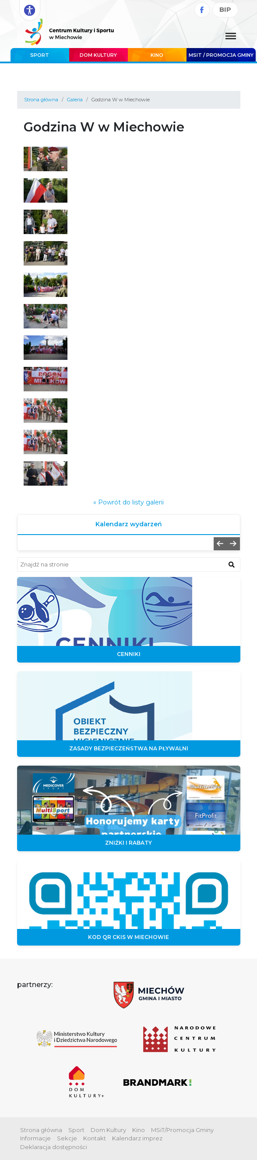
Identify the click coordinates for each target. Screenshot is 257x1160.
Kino (157, 55)
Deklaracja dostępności (53, 1146)
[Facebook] (202, 9)
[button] (220, 543)
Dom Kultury (98, 55)
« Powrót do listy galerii (128, 502)
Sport (39, 55)
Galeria (75, 100)
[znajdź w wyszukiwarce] (231, 564)
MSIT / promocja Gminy (221, 55)
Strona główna (41, 100)
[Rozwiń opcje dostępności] (29, 10)
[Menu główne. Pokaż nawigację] (230, 36)
